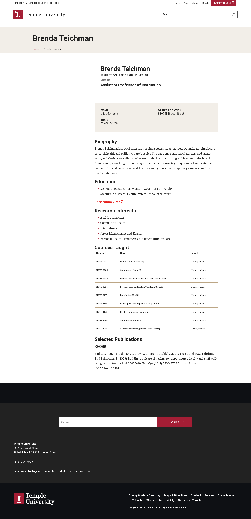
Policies (209, 495)
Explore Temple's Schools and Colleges (36, 3)
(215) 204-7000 (23, 461)
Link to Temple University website (34, 499)
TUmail (150, 500)
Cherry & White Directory (145, 495)
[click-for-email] (110, 113)
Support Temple (222, 3)
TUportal (206, 3)
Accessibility (166, 500)
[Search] (199, 14)
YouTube (85, 471)
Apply (186, 3)
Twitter (72, 471)
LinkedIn (49, 471)
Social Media (226, 495)
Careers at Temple (190, 500)
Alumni (195, 3)
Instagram (34, 471)
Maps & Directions (175, 495)
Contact (196, 495)
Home (36, 49)
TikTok (61, 471)
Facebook (19, 471)
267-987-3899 (109, 123)
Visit (178, 3)
